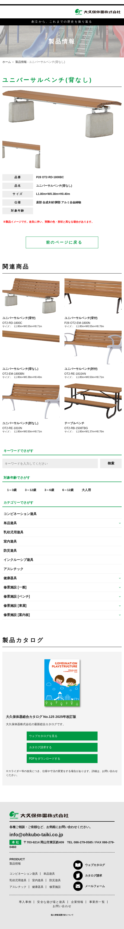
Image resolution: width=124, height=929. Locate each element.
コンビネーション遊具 (20, 514)
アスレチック (13, 569)
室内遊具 (10, 541)
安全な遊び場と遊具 (51, 902)
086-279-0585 (83, 842)
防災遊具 (10, 550)
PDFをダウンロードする (44, 758)
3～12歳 (30, 490)
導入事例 (25, 902)
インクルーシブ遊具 (18, 560)
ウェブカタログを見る (43, 736)
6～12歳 (68, 490)
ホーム (6, 62)
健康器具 (37, 887)
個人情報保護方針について (62, 915)
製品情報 (21, 62)
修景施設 (55, 887)
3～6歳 (49, 490)
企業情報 (77, 902)
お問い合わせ (62, 906)
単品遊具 (49, 873)
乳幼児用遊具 (13, 532)
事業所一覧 (97, 902)
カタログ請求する (40, 747)
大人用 (86, 490)
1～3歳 (12, 490)
